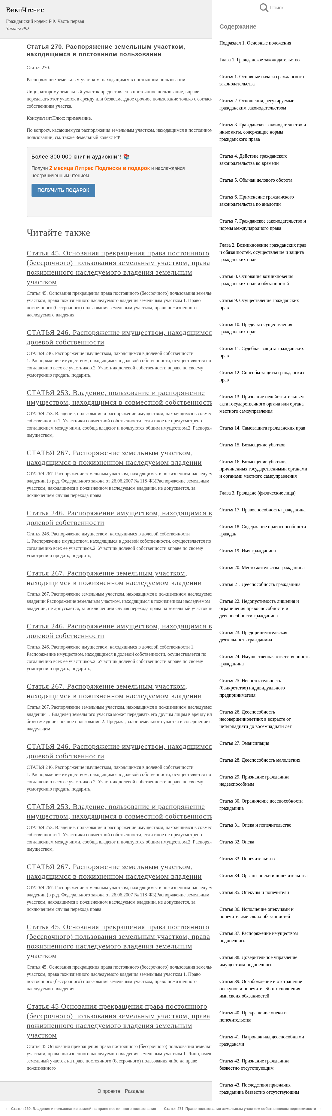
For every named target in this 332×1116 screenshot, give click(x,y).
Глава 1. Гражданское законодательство (259, 59)
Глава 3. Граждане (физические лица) (257, 492)
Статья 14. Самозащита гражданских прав (262, 427)
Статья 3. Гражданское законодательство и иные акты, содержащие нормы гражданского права (262, 132)
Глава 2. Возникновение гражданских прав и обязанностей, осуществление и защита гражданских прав (262, 252)
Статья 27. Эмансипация (244, 743)
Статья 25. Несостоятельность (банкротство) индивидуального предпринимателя (252, 688)
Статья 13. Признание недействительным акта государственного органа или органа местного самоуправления (261, 404)
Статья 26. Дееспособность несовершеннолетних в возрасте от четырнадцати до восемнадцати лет (255, 719)
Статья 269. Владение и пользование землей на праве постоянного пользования (83, 1109)
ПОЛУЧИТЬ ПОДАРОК (63, 190)
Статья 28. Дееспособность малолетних (259, 760)
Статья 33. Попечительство (247, 858)
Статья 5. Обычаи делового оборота (255, 180)
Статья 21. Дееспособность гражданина (259, 584)
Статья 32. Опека (236, 841)
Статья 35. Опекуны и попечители (254, 892)
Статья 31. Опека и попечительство (255, 825)
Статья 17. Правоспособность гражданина (262, 509)
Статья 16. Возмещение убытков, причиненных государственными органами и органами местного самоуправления (263, 469)
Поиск (271, 7)
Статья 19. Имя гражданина (247, 550)
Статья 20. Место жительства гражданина (262, 567)
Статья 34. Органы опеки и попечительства (263, 875)
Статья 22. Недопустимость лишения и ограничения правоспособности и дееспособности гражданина (259, 608)
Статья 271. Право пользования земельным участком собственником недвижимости (240, 1109)
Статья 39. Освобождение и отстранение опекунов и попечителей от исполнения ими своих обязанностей (260, 988)
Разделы (134, 1091)
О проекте (109, 1091)
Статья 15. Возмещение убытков (252, 444)
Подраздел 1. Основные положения (255, 42)
